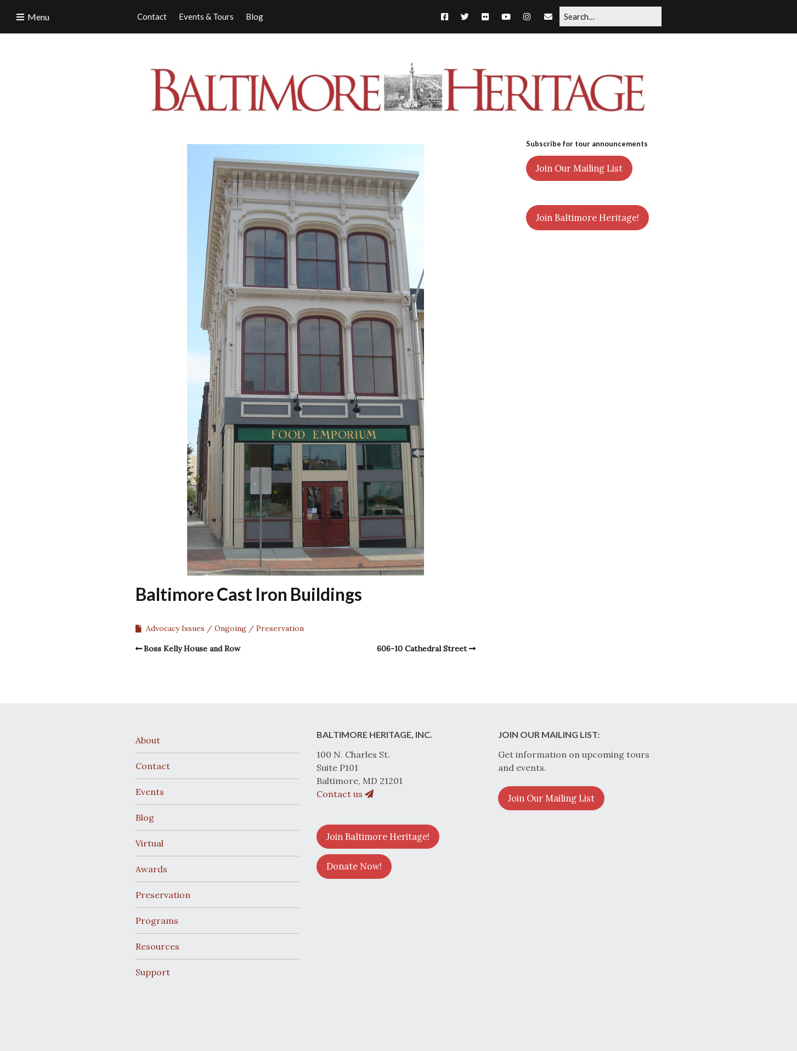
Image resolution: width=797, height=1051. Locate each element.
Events (149, 791)
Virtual (149, 843)
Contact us (345, 793)
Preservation (280, 628)
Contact (152, 765)
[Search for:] (610, 16)
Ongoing (230, 628)
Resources (157, 946)
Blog (144, 817)
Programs (156, 920)
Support (152, 972)
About (147, 740)
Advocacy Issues (175, 628)
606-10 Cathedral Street (422, 649)
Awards (151, 868)
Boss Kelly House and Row (192, 649)
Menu (38, 17)
